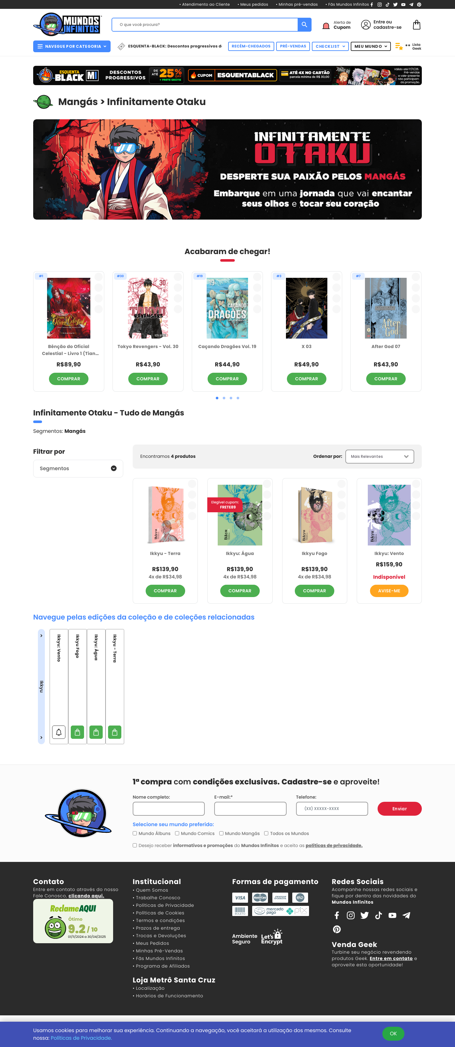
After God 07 (386, 346)
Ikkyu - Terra (165, 553)
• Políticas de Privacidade (163, 905)
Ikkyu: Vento (389, 553)
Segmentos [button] (54, 468)
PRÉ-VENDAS (293, 46)
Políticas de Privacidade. (81, 1038)
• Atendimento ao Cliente (204, 4)
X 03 (306, 346)
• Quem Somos (150, 890)
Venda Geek (354, 945)
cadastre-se (387, 27)
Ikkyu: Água (240, 553)
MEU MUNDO (371, 46)
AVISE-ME (389, 591)
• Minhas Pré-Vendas (158, 951)
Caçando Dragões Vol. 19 (227, 346)
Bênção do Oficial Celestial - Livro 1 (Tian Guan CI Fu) (68, 350)
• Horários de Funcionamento (168, 996)
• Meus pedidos (253, 4)
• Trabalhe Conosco (156, 897)
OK (393, 1033)
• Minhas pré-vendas (297, 4)
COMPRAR (68, 379)
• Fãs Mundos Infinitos (347, 4)
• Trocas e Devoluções (159, 935)
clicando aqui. (86, 896)
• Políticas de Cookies (159, 913)
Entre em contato (391, 958)
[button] (217, 398)
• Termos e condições (159, 920)
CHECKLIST (330, 46)
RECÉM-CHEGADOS (251, 46)
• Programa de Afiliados (161, 966)
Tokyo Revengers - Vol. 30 (148, 346)
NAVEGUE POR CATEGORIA (72, 46)
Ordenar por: (327, 456)
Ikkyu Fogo (314, 553)
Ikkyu (41, 687)
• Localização (149, 988)
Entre (379, 22)
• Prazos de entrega (156, 928)
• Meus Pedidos (151, 943)
